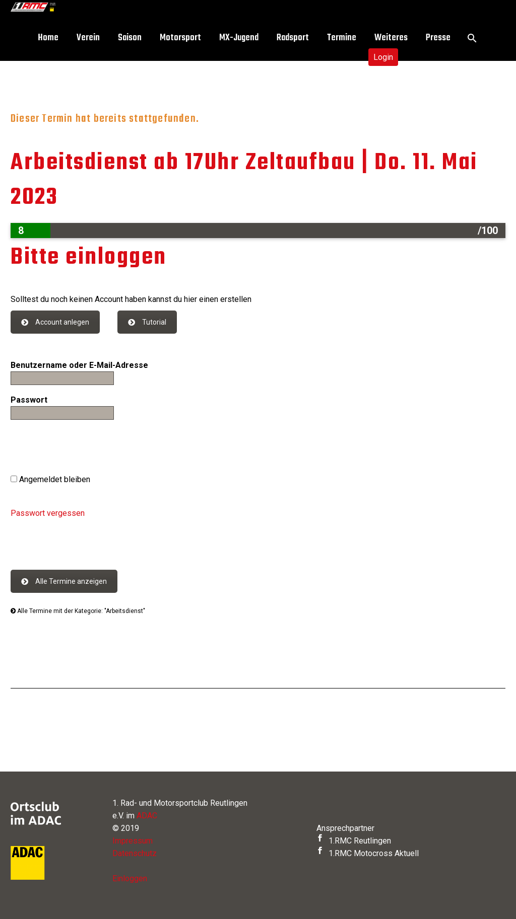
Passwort (29, 400)
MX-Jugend (239, 38)
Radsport (293, 38)
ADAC (147, 815)
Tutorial (147, 322)
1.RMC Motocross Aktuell (367, 853)
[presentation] (87, 448)
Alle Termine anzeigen (64, 581)
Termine (341, 38)
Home (48, 38)
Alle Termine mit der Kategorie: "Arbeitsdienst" (78, 611)
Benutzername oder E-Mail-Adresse (79, 365)
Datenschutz (134, 853)
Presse (438, 38)
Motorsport (180, 38)
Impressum (132, 841)
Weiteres (391, 38)
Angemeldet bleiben (50, 479)
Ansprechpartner (345, 828)
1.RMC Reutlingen (353, 841)
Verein (88, 38)
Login (383, 57)
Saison (130, 38)
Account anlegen (55, 322)
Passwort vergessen (48, 513)
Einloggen (129, 878)
